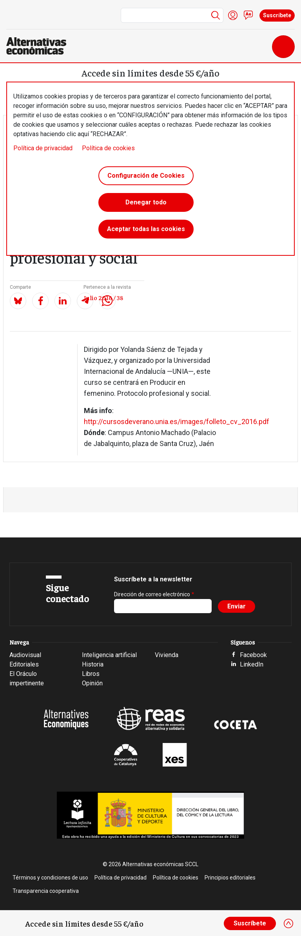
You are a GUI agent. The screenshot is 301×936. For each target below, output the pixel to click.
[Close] (288, 923)
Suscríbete (277, 15)
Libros (91, 673)
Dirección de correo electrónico (152, 594)
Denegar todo (146, 202)
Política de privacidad (43, 148)
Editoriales (24, 664)
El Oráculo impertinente (26, 678)
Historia (92, 664)
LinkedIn (251, 664)
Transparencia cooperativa (46, 891)
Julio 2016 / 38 (103, 297)
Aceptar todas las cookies (146, 229)
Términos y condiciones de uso (50, 877)
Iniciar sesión (233, 15)
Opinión (92, 683)
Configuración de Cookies (146, 175)
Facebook (253, 655)
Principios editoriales (230, 877)
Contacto (248, 15)
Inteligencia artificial (109, 655)
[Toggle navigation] (283, 46)
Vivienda (166, 655)
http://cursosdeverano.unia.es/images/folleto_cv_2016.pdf (176, 421)
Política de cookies (108, 148)
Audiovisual (25, 655)
